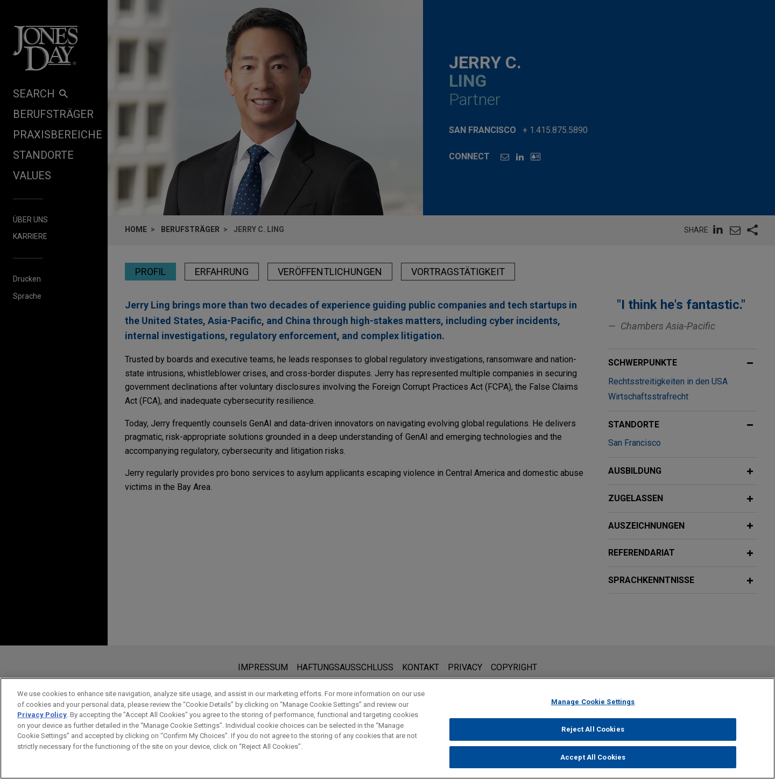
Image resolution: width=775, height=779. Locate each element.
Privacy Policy (42, 724)
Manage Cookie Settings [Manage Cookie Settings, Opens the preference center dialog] (593, 711)
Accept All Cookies (592, 767)
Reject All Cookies (592, 739)
